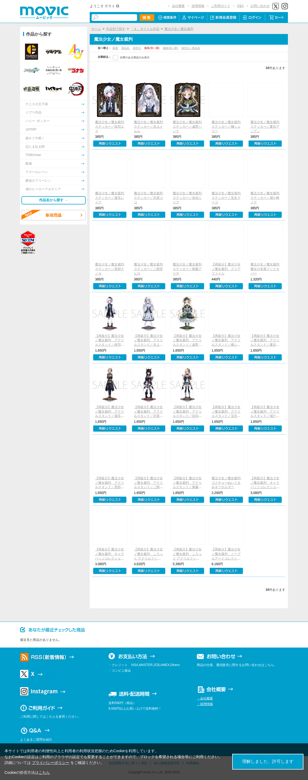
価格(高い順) (171, 48)
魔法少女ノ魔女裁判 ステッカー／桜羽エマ (111, 126)
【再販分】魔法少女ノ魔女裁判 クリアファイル (226, 268)
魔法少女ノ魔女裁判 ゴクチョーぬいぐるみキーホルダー (228, 482)
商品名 (125, 48)
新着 (115, 48)
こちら (44, 772)
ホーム (96, 29)
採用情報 (197, 6)
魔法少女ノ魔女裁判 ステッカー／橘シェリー (228, 126)
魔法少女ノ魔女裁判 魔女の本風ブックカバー (266, 268)
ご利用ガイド (220, 6)
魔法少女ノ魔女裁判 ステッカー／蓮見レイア (111, 197)
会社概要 (178, 6)
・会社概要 (205, 698)
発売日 (137, 48)
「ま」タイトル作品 (144, 29)
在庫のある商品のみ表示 (134, 57)
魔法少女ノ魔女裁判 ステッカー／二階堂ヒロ (150, 268)
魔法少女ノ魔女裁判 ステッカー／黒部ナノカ (111, 268)
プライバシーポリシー (50, 762)
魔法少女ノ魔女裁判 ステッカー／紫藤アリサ (189, 268)
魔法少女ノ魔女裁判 (178, 29)
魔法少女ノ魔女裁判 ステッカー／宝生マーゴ (228, 197)
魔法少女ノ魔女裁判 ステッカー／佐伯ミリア (189, 197)
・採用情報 (205, 704)
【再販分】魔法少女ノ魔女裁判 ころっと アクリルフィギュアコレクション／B (148, 558)
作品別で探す (115, 29)
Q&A (240, 6)
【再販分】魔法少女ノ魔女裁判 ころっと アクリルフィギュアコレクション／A (187, 558)
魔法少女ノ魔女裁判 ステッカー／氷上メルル (150, 126)
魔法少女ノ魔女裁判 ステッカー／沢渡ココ (150, 197)
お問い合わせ (260, 6)
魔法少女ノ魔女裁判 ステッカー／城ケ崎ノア (266, 197)
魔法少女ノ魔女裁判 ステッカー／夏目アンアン (266, 126)
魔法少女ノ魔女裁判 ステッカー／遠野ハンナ (189, 126)
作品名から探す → (53, 200)
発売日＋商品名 (190, 48)
